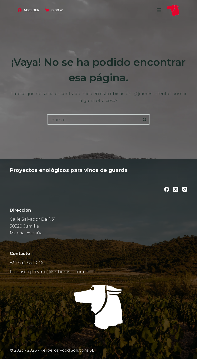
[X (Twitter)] (175, 189)
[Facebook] (166, 189)
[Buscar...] (93, 119)
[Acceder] (29, 10)
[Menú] (159, 10)
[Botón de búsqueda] (145, 119)
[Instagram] (184, 189)
